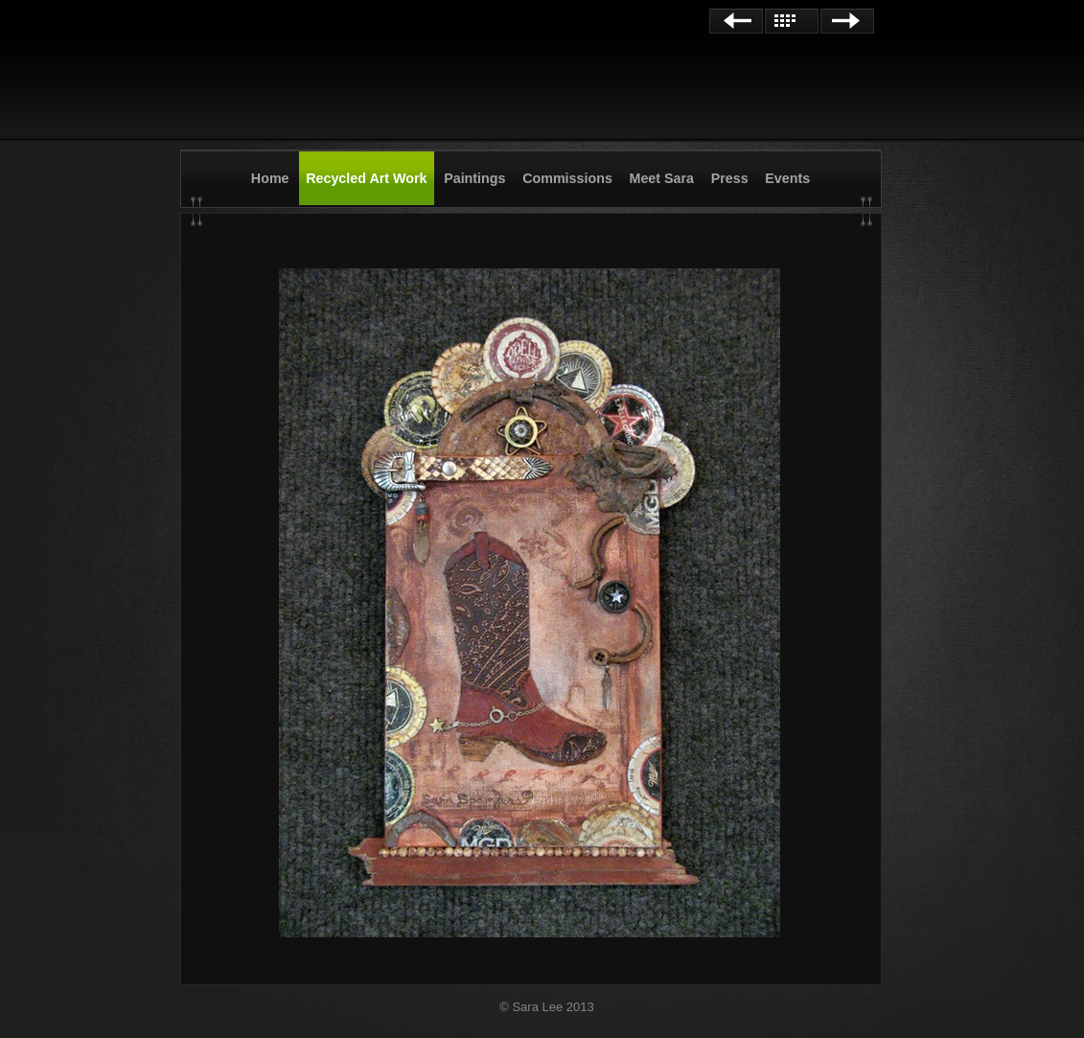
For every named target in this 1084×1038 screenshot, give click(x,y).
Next (847, 21)
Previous (736, 21)
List (792, 21)
